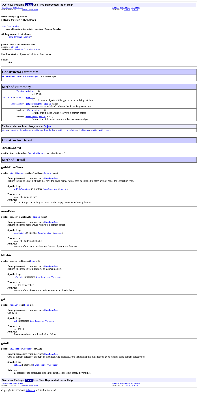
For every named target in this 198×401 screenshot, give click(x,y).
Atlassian (30, 398)
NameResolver (14, 37)
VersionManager (29, 78)
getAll (29, 100)
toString (84, 135)
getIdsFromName (34, 107)
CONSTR (26, 10)
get (27, 93)
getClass (37, 135)
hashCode (49, 135)
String (20, 107)
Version (27, 37)
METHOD (34, 10)
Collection (8, 100)
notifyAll (71, 135)
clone (5, 135)
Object (14, 48)
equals (14, 135)
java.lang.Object (11, 26)
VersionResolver (11, 78)
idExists (30, 114)
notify (60, 135)
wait (93, 135)
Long (32, 93)
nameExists (32, 121)
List (13, 107)
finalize (25, 135)
